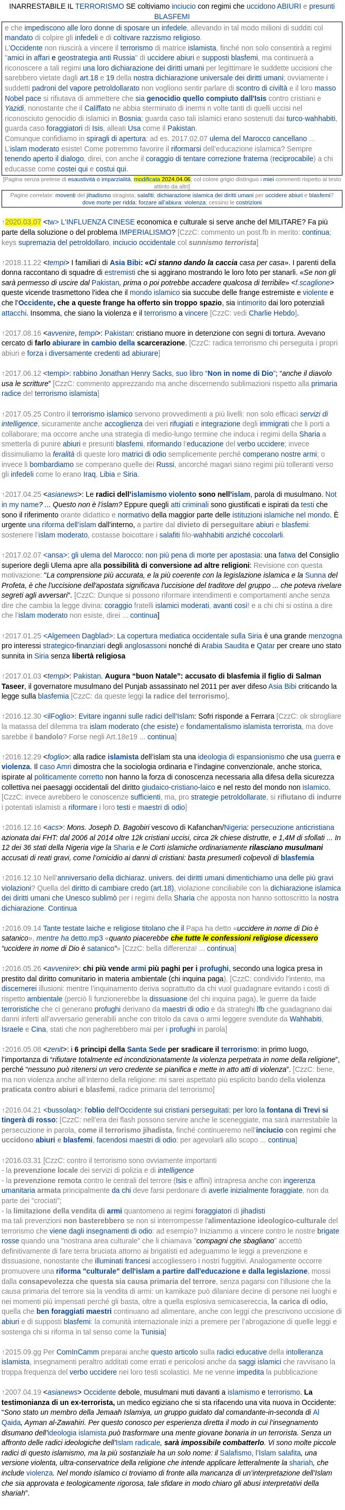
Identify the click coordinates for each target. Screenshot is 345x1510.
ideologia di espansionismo (241, 757)
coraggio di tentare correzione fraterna (207, 158)
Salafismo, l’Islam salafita (260, 1453)
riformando (164, 444)
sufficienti (146, 797)
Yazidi (14, 108)
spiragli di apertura (116, 138)
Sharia (309, 434)
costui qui (111, 169)
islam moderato (34, 149)
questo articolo (174, 1352)
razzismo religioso (171, 37)
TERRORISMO (99, 6)
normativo (133, 515)
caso (47, 766)
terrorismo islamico (102, 414)
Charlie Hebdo (272, 313)
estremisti (120, 272)
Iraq (89, 474)
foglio (55, 757)
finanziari (91, 645)
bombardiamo (51, 464)
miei (268, 179)
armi (138, 968)
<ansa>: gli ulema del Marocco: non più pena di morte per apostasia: (153, 555)
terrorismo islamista (66, 393)
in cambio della (109, 343)
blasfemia (53, 696)
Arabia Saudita (225, 645)
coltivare (126, 37)
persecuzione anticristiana (292, 827)
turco (294, 118)
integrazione (220, 424)
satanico (101, 948)
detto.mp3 (87, 938)
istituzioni (247, 515)
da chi (121, 1190)
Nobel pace (23, 98)
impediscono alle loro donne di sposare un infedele (105, 28)
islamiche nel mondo (297, 515)
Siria (130, 474)
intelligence (176, 1170)
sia (201, 98)
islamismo (148, 494)
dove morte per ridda (108, 202)
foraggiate (286, 1190)
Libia (107, 474)
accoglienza (124, 424)
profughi (214, 968)
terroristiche (20, 1009)
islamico (315, 787)
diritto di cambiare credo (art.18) (123, 888)
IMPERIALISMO (145, 232)
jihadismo (99, 195)
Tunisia (152, 1332)
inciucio (183, 6)
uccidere (161, 58)
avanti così (230, 605)
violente (315, 292)
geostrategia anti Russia (96, 58)
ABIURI (289, 6)
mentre (48, 938)
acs (53, 827)
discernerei (19, 988)
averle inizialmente (238, 1190)
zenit (55, 1049)
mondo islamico (155, 292)
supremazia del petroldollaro (64, 242)
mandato (18, 37)
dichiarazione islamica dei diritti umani (205, 195)
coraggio (118, 605)
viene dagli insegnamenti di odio (100, 1231)
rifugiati (181, 424)
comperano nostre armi (280, 454)
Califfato (97, 108)
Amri (64, 766)
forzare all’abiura (160, 202)
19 (110, 78)
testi (307, 504)
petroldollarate (243, 797)
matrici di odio (144, 454)
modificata (147, 179)
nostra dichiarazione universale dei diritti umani (208, 78)
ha (65, 938)
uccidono (261, 6)
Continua (62, 908)
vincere (196, 313)
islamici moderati (182, 605)
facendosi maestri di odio (136, 1140)
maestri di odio (161, 807)
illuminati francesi (122, 1261)
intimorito (251, 303)
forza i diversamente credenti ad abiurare (92, 353)
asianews (62, 494)
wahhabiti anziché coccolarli (238, 535)
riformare (82, 807)
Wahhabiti (306, 1019)
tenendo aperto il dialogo (44, 158)
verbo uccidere (261, 444)
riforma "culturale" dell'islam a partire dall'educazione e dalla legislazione (181, 1271)
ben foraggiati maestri (74, 1311)
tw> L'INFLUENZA (76, 222)
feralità (64, 454)
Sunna (315, 575)
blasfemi (320, 195)
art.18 (89, 78)
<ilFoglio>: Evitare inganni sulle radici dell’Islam (118, 716)
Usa (134, 128)
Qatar (266, 645)
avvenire (61, 333)
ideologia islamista (77, 1433)
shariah (301, 1463)
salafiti (145, 195)
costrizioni (249, 202)
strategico (58, 645)
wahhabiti (320, 118)
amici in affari (28, 58)
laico (207, 787)
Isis (97, 128)
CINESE (121, 222)
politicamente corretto (69, 777)
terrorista (287, 726)
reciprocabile (292, 158)
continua (316, 232)
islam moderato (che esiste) (134, 726)
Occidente (26, 48)
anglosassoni (146, 645)
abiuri (185, 58)
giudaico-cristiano (170, 787)
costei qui (72, 169)
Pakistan (181, 128)
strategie (205, 797)
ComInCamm (78, 1352)
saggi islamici (259, 1362)
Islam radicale (138, 1442)
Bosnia (130, 118)
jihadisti (253, 1211)
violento (183, 494)
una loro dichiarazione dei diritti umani (143, 68)
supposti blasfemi (230, 58)
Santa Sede (146, 1049)
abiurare (67, 343)
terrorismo (136, 48)
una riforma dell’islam (62, 524)
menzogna (325, 636)
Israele (12, 1029)
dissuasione (168, 999)
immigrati (274, 424)
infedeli (86, 37)
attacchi (14, 313)
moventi (66, 195)
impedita (249, 1372)
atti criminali (189, 504)
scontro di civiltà (261, 88)
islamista (202, 48)
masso (325, 88)
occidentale (157, 242)
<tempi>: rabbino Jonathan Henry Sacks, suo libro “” (159, 373)
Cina (38, 1029)
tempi (56, 262)
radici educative (242, 1352)
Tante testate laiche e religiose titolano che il (113, 928)
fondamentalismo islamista (228, 726)
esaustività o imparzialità (99, 179)
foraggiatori (64, 128)
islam (241, 494)
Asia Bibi (125, 262)
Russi (165, 464)
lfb (261, 1009)
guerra (324, 757)
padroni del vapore (62, 88)
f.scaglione (313, 283)
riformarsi (186, 149)
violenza (194, 202)
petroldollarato (117, 88)
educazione (205, 444)
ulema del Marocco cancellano (258, 138)
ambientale (45, 999)
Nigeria (235, 827)
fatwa (287, 555)
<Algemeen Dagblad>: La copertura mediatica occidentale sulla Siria (152, 636)
